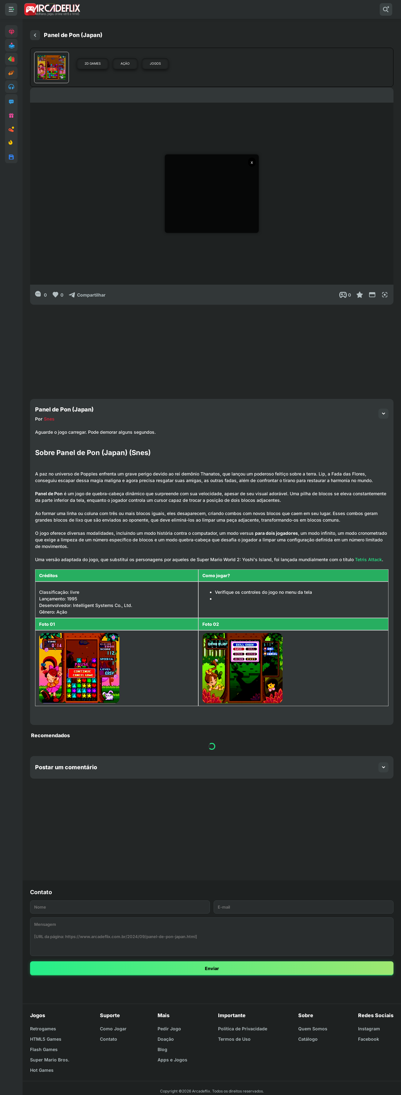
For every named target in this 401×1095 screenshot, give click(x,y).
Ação (125, 63)
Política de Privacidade (242, 1028)
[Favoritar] (359, 294)
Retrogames (43, 1028)
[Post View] (345, 294)
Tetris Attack (368, 559)
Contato (108, 1039)
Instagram (369, 1028)
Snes (49, 418)
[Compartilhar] (87, 294)
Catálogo (308, 1039)
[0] (41, 294)
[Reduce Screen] (372, 294)
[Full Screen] (384, 294)
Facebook (368, 1039)
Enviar (212, 968)
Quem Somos (312, 1028)
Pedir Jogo (169, 1028)
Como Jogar (113, 1028)
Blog (162, 1049)
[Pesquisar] (386, 9)
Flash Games (44, 1049)
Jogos (155, 63)
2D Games (93, 63)
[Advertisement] (211, 349)
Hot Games (42, 1070)
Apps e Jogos (172, 1059)
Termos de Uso (234, 1039)
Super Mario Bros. (49, 1059)
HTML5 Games (45, 1039)
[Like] (57, 294)
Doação (166, 1039)
